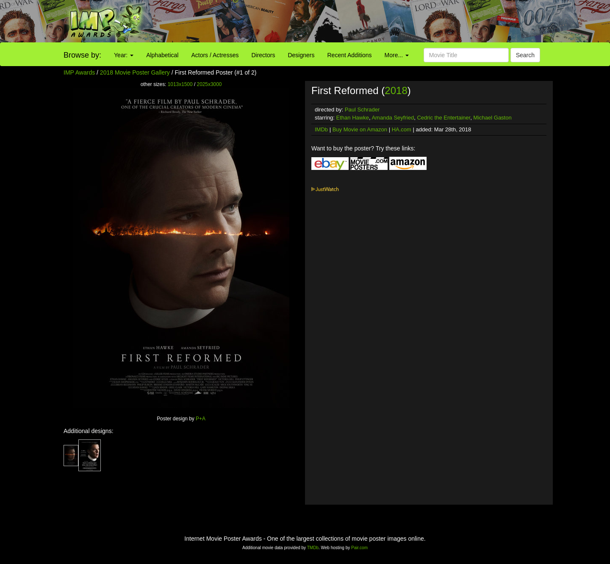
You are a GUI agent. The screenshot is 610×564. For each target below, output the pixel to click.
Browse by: (82, 55)
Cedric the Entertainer (443, 117)
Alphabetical (162, 55)
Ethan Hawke (352, 117)
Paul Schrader (362, 109)
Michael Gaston (492, 117)
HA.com (401, 129)
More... (397, 55)
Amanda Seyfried (393, 117)
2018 (396, 90)
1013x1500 (180, 84)
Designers (301, 55)
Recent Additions (349, 55)
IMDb (321, 129)
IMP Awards (79, 72)
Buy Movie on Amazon (360, 129)
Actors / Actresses (214, 55)
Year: (123, 55)
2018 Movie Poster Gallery (135, 72)
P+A (200, 419)
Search (525, 55)
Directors (263, 55)
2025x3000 (209, 84)
